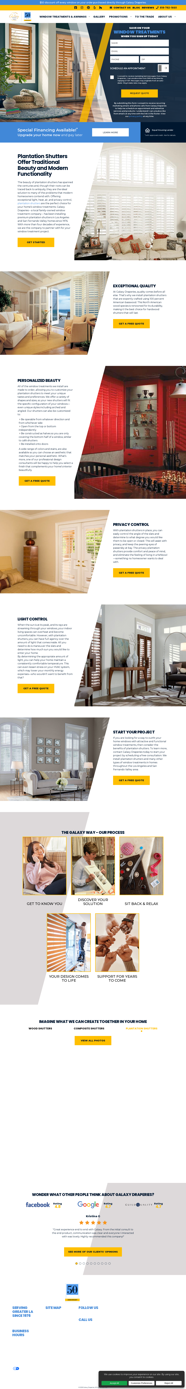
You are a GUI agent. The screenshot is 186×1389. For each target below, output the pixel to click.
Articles (51, 1375)
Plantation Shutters (141, 1038)
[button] (146, 1331)
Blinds (49, 1327)
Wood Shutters (40, 1038)
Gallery (99, 16)
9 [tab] (106, 1274)
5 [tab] (91, 1274)
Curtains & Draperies (52, 1315)
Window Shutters (57, 1338)
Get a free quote (131, 323)
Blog (136, 7)
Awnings (51, 1322)
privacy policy (136, 116)
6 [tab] (95, 1274)
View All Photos (93, 1050)
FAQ (47, 1364)
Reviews (148, 7)
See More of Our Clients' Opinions (93, 1261)
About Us (165, 16)
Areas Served (54, 1370)
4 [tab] (88, 1274)
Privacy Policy (25, 1368)
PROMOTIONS (118, 16)
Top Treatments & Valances (57, 1346)
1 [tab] (76, 1274)
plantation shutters (29, 203)
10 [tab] (110, 1274)
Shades (50, 1333)
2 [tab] (80, 1274)
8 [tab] (102, 1274)
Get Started (36, 242)
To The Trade (144, 16)
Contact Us (53, 1359)
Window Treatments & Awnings (63, 16)
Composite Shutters (89, 1038)
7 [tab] (99, 1274)
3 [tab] (84, 1274)
